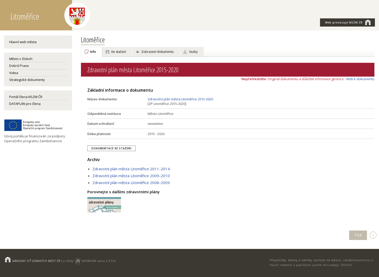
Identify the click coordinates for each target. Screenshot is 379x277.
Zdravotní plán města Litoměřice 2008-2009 (131, 182)
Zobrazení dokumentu (157, 52)
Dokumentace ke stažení (111, 148)
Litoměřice (93, 39)
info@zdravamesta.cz (358, 260)
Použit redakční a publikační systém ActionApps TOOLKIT (311, 265)
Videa (13, 72)
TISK (358, 235)
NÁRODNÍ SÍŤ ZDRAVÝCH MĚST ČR (36, 261)
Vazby (193, 52)
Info (93, 52)
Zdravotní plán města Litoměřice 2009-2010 (131, 175)
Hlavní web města (23, 42)
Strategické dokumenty (27, 79)
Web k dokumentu (360, 79)
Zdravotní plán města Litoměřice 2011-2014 (131, 168)
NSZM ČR (348, 22)
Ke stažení (118, 52)
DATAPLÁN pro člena (25, 103)
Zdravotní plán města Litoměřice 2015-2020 (180, 99)
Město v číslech (20, 58)
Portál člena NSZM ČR (25, 96)
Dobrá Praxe (19, 65)
